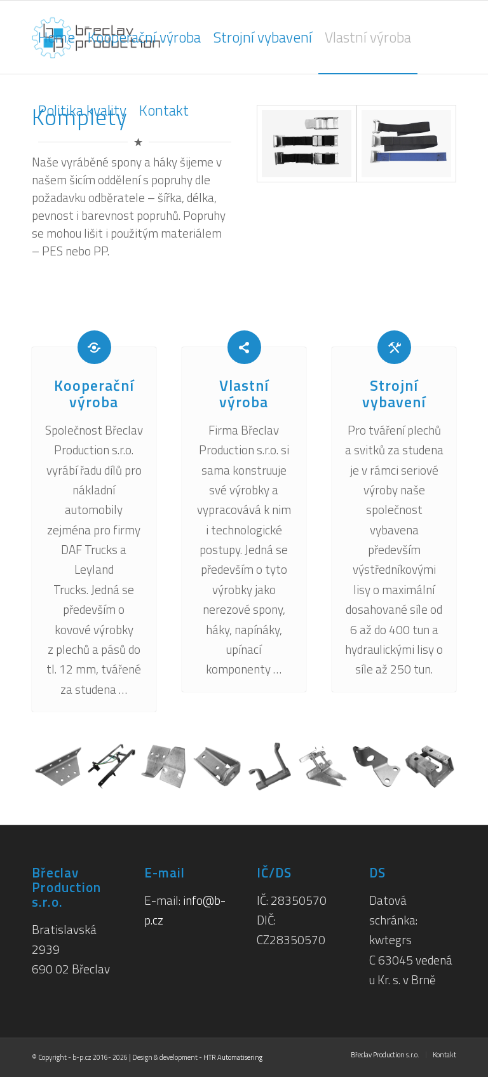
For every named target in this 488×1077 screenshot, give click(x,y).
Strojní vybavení (394, 393)
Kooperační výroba (94, 393)
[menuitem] (56, 37)
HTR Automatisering (232, 1057)
